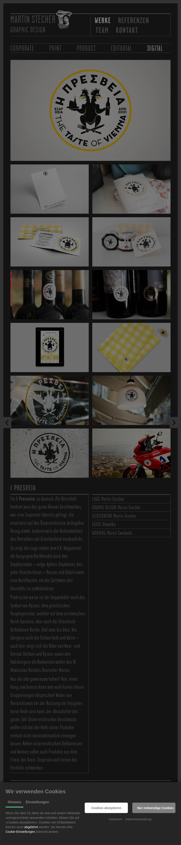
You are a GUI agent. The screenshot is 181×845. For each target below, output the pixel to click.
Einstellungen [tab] (37, 802)
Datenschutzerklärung (138, 819)
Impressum (115, 819)
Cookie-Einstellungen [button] (20, 831)
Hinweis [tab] (14, 802)
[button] (106, 808)
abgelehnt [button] (31, 827)
